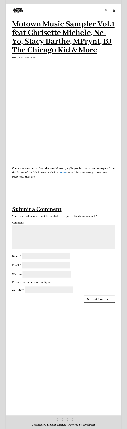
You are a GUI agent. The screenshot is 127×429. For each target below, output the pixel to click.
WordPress (89, 424)
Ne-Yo (63, 172)
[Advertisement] (64, 185)
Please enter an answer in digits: (31, 282)
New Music (30, 57)
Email (16, 265)
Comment (19, 222)
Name (16, 256)
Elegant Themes (56, 424)
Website (17, 274)
